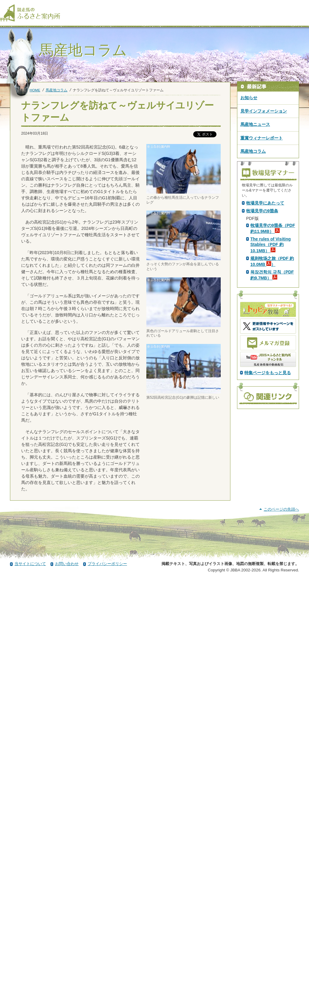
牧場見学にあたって (265, 309)
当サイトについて (30, 967)
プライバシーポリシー (107, 967)
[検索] (305, 5)
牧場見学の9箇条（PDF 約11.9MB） (272, 334)
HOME (35, 90)
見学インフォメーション (263, 111)
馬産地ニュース (255, 124)
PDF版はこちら (262, 254)
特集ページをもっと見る (267, 479)
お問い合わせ (67, 967)
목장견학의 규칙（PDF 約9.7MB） (272, 381)
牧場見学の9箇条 (262, 317)
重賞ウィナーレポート (261, 138)
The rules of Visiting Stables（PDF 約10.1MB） (270, 351)
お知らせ (248, 97)
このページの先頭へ (281, 912)
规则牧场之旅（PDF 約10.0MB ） (272, 367)
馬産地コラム (56, 90)
